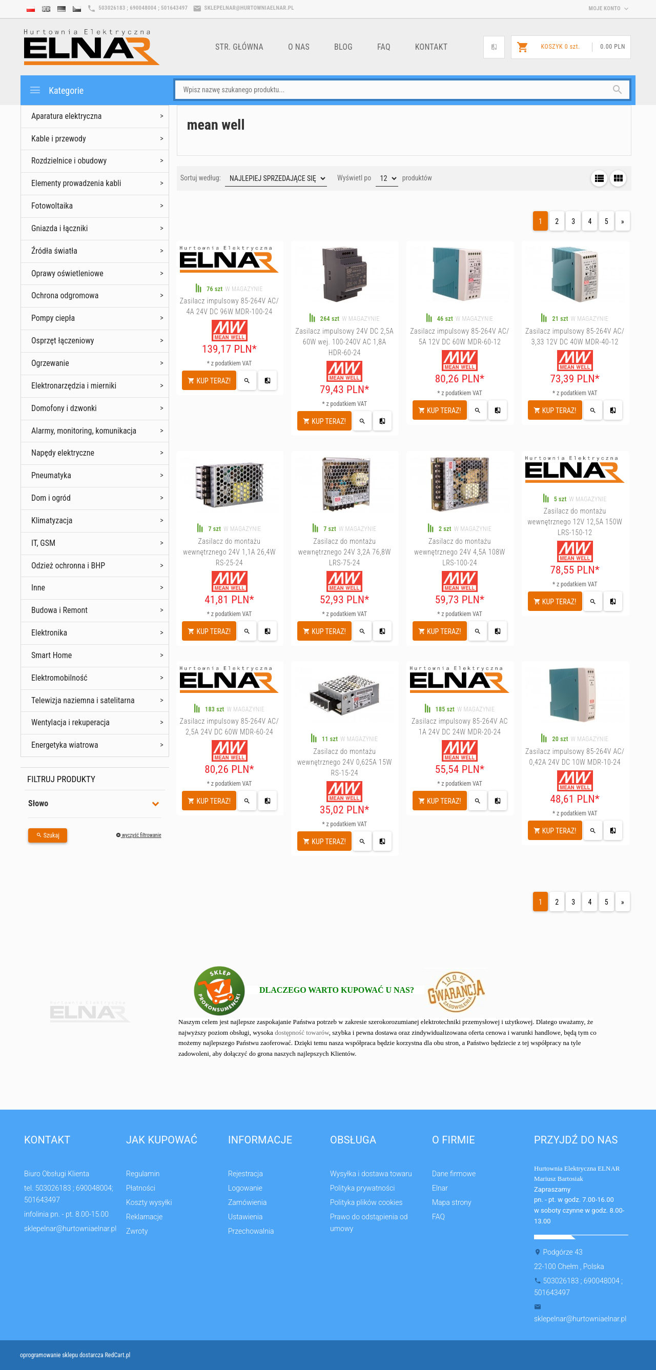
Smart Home (51, 655)
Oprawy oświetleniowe (67, 273)
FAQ (384, 47)
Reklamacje (144, 1217)
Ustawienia (245, 1217)
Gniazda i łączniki (59, 228)
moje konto (609, 8)
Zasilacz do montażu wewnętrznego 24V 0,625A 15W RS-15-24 (344, 762)
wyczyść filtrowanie (138, 835)
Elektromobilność (59, 678)
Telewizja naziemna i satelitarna (83, 700)
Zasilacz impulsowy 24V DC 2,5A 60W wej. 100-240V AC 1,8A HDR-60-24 (344, 342)
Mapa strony (451, 1202)
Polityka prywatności (362, 1188)
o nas (299, 47)
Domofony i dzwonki (64, 408)
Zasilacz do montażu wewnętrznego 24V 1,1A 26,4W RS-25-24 (229, 552)
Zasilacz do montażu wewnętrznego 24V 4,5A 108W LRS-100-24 (459, 552)
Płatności (140, 1188)
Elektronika (49, 633)
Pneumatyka (51, 475)
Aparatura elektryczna (66, 116)
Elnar (440, 1188)
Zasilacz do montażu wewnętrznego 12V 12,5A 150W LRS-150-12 (574, 522)
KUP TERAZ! (209, 381)
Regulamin (143, 1174)
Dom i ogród (51, 498)
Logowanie (245, 1188)
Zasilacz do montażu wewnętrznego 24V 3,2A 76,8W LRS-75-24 (344, 552)
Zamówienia (247, 1202)
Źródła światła (54, 251)
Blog (343, 47)
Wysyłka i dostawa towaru (371, 1174)
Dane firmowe (454, 1174)
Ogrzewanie (50, 363)
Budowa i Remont (59, 610)
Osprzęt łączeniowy (62, 340)
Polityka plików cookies (366, 1202)
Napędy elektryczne (62, 453)
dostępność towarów (302, 1032)
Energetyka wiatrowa (64, 745)
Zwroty (137, 1231)
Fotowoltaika (52, 206)
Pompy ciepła (53, 318)
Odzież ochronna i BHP (68, 565)
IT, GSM (43, 543)
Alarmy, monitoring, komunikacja (83, 431)
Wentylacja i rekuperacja (70, 722)
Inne (38, 587)
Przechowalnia (251, 1231)
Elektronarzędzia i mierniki (73, 386)
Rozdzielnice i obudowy (69, 161)
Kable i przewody (58, 139)
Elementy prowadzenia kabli (76, 183)
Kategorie (56, 90)
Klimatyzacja (52, 520)
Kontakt (431, 47)
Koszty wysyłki (149, 1202)
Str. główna (239, 47)
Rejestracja (245, 1174)
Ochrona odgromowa (64, 295)
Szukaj (47, 835)
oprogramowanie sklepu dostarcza (62, 1355)
